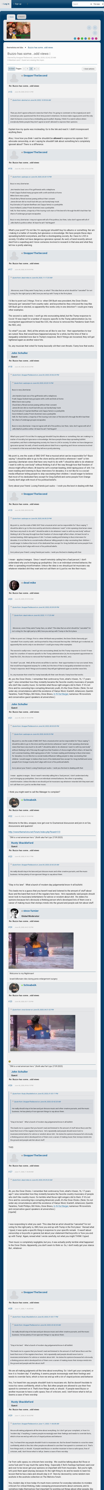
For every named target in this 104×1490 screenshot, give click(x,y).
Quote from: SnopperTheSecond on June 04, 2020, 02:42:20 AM (35, 865)
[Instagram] (95, 27)
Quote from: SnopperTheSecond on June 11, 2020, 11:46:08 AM (35, 1424)
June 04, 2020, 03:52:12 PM (24, 92)
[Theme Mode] (27, 4)
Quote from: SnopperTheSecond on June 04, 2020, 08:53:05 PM (35, 726)
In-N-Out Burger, (61, 694)
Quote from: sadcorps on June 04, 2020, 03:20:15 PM (31, 177)
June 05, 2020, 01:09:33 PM (24, 718)
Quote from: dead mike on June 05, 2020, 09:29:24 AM (32, 1180)
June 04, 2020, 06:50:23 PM (24, 367)
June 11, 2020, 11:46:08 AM (24, 1309)
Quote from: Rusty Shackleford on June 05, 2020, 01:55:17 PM (35, 1094)
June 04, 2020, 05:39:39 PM (24, 269)
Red (78, 38)
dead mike (29, 582)
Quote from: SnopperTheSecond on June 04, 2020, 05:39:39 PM (35, 607)
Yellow (89, 38)
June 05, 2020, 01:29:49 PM (24, 816)
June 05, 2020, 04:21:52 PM (24, 927)
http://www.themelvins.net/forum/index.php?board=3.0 (34, 832)
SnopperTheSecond (35, 75)
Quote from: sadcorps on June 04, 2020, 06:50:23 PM (31, 518)
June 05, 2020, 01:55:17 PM (24, 856)
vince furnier (31, 910)
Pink (96, 38)
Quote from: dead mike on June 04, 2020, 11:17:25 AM (32, 278)
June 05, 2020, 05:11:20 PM (24, 1001)
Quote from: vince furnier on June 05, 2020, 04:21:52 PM (33, 1010)
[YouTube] (95, 33)
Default (75, 38)
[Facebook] (89, 27)
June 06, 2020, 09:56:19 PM (24, 1085)
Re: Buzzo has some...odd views (24, 86)
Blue (85, 38)
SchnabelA (29, 799)
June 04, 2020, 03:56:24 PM (24, 169)
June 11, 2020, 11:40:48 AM (24, 1172)
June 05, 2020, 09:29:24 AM (24, 599)
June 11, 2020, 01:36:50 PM (24, 1416)
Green (82, 38)
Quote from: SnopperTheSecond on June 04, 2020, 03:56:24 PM (35, 375)
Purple (92, 38)
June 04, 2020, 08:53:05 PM (24, 510)
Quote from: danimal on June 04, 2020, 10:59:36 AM (31, 100)
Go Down (11, 69)
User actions (89, 69)
